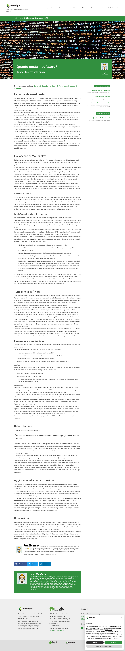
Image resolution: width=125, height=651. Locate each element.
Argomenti (50, 7)
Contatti (110, 8)
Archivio (74, 7)
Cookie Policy (59, 630)
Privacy (51, 630)
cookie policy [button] (108, 629)
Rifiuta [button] (95, 642)
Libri (103, 8)
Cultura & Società (41, 86)
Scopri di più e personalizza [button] (104, 646)
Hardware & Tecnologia (58, 86)
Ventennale (94, 8)
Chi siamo (85, 8)
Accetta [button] (113, 642)
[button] (117, 7)
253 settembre (31, 18)
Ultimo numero (62, 8)
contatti (83, 616)
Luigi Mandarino (31, 545)
